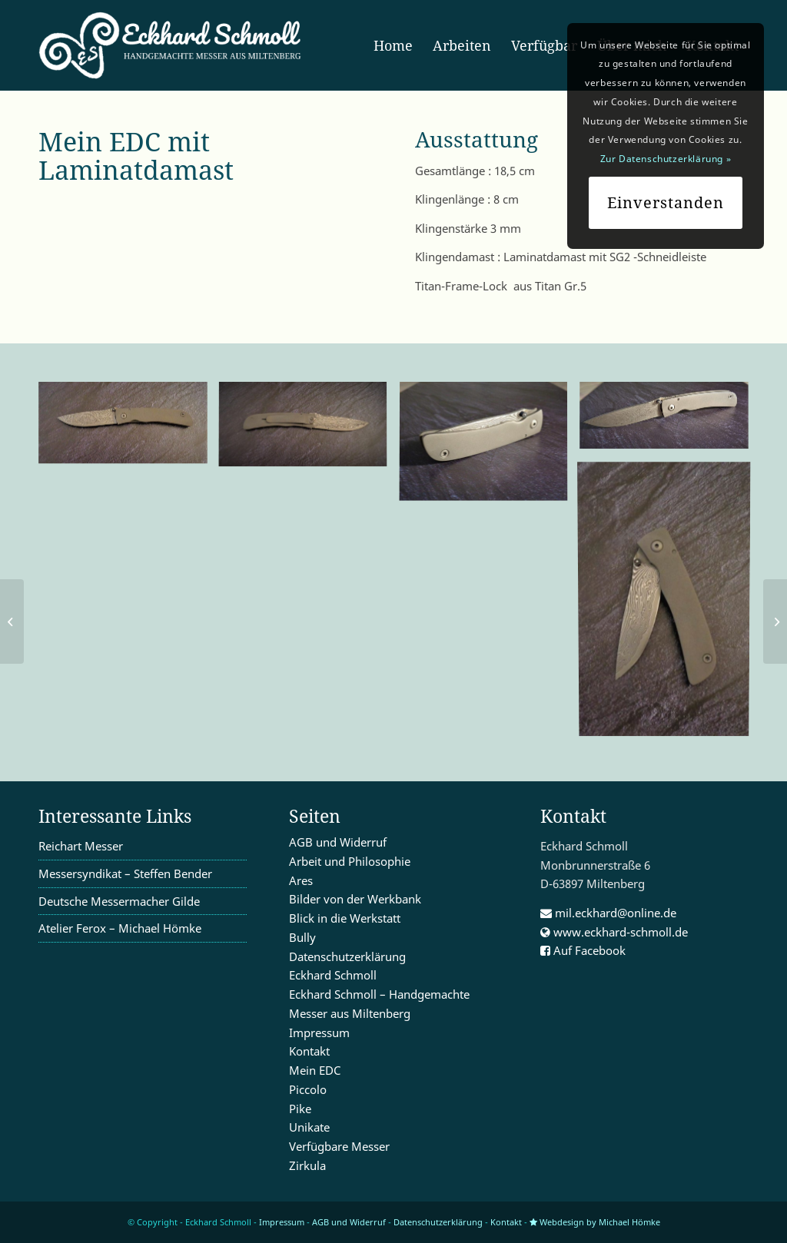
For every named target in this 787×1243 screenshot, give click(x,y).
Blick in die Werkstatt (344, 918)
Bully (302, 937)
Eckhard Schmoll (333, 975)
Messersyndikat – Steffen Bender (125, 873)
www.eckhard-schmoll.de (614, 932)
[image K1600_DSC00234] (669, 421)
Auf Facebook (583, 950)
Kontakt (309, 1051)
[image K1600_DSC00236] (489, 448)
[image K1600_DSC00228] (128, 429)
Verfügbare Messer (339, 1146)
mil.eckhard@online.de (608, 912)
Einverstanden (665, 202)
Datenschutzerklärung (347, 956)
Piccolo (308, 1089)
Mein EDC (314, 1070)
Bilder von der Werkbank (355, 899)
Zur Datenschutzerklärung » (666, 158)
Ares (301, 880)
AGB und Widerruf (338, 842)
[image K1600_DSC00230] (669, 602)
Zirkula (307, 1165)
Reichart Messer (80, 846)
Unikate (309, 1127)
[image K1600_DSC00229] (308, 431)
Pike (300, 1108)
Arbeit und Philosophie (349, 861)
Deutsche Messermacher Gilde (119, 901)
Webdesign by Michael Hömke (595, 1222)
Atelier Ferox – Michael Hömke (119, 928)
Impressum (319, 1032)
